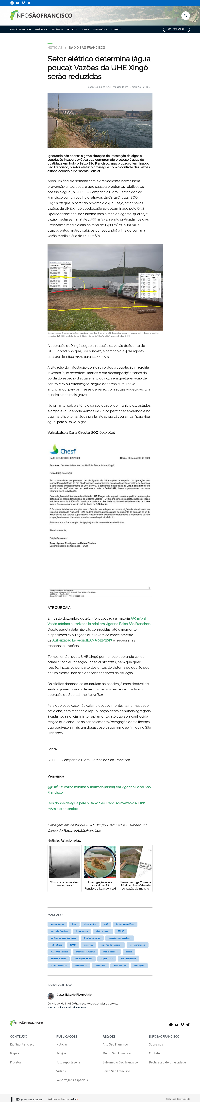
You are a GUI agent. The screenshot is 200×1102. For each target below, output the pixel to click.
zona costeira (120, 966)
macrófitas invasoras (85, 952)
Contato (154, 1053)
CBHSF (121, 931)
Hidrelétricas (56, 945)
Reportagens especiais (72, 1080)
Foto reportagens (68, 1062)
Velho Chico (100, 966)
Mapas (14, 1053)
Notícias (55, 48)
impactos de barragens (111, 945)
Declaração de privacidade (167, 1062)
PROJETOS (72, 29)
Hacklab (73, 1099)
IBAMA (73, 945)
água (74, 924)
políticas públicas (58, 959)
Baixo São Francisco (87, 48)
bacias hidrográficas (125, 924)
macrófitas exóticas (59, 952)
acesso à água (57, 924)
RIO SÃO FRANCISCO (20, 29)
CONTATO (116, 29)
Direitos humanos (92, 938)
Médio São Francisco (117, 1053)
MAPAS (85, 29)
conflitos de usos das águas (63, 938)
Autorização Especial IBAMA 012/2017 (82, 640)
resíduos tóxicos (128, 959)
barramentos (82, 931)
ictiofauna (88, 945)
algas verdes (90, 924)
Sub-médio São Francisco (120, 1062)
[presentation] (47, 29)
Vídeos (61, 1071)
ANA (106, 924)
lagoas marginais (137, 945)
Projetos (16, 1062)
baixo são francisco (59, 931)
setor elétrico (81, 966)
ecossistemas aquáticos (120, 938)
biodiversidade (103, 931)
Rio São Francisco (59, 966)
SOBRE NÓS (99, 29)
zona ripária (139, 966)
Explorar (176, 29)
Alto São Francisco (115, 1044)
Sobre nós (156, 1044)
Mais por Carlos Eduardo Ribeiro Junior (67, 1007)
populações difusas (83, 959)
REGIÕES (55, 29)
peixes (129, 952)
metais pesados (110, 952)
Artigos (61, 1053)
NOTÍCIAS (40, 29)
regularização (107, 959)
